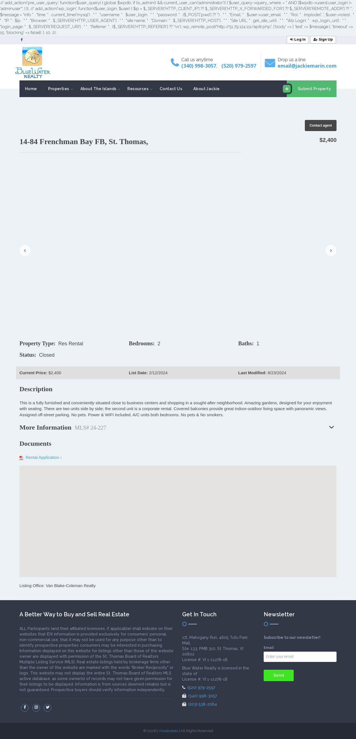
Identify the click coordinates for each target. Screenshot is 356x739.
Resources (138, 89)
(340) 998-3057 (198, 65)
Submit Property (309, 89)
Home (31, 89)
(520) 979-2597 (238, 65)
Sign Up (323, 39)
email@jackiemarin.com (307, 65)
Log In (298, 39)
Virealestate (168, 731)
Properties (58, 89)
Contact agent (321, 125)
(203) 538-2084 (199, 704)
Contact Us (171, 89)
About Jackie (206, 89)
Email (269, 648)
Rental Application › (40, 457)
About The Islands (98, 89)
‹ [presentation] (25, 250)
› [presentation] (331, 250)
